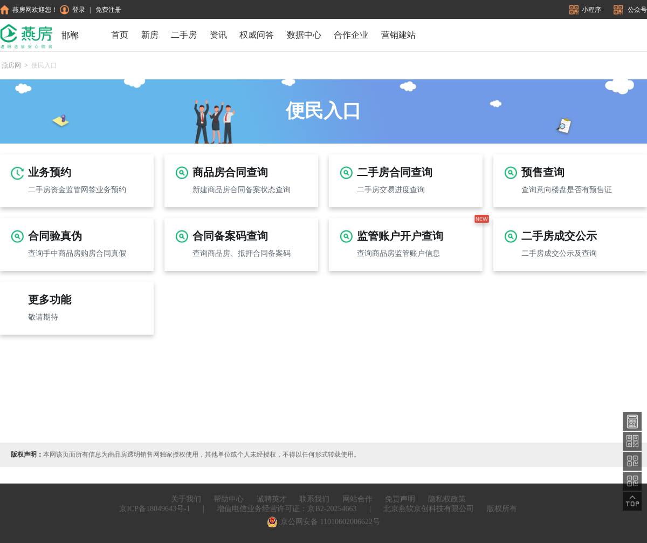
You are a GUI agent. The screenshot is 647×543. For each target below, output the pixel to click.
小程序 (586, 9)
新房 (150, 34)
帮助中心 (229, 499)
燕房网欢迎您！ (29, 9)
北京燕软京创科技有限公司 (428, 509)
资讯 (218, 34)
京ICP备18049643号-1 (154, 509)
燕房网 (11, 65)
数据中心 (304, 34)
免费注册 (108, 9)
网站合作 (357, 499)
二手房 (184, 34)
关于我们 (186, 499)
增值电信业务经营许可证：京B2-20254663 (286, 509)
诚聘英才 (272, 499)
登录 (72, 9)
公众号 (630, 9)
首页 (119, 34)
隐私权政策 (447, 499)
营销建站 (398, 34)
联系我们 (314, 499)
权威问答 (256, 34)
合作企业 (351, 34)
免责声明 (400, 499)
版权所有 (502, 509)
